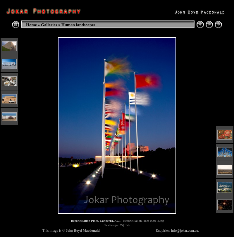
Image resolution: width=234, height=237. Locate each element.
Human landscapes (78, 25)
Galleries (49, 25)
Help (127, 225)
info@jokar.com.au (184, 231)
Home (31, 25)
